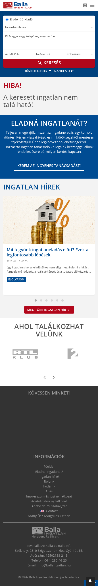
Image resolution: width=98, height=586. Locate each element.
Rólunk (49, 481)
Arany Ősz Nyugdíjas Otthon (49, 516)
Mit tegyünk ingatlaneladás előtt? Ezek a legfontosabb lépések (47, 252)
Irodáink (49, 486)
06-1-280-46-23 (55, 560)
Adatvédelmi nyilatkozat (49, 501)
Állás (49, 491)
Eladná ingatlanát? (49, 471)
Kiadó (29, 19)
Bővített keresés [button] (38, 70)
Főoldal (49, 466)
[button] (90, 581)
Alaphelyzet (64, 70)
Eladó (14, 19)
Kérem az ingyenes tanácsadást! (49, 165)
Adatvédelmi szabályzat (49, 506)
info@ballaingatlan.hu (54, 565)
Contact (49, 511)
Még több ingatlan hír (49, 310)
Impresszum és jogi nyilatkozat (49, 496)
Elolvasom (16, 279)
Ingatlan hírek (31, 187)
